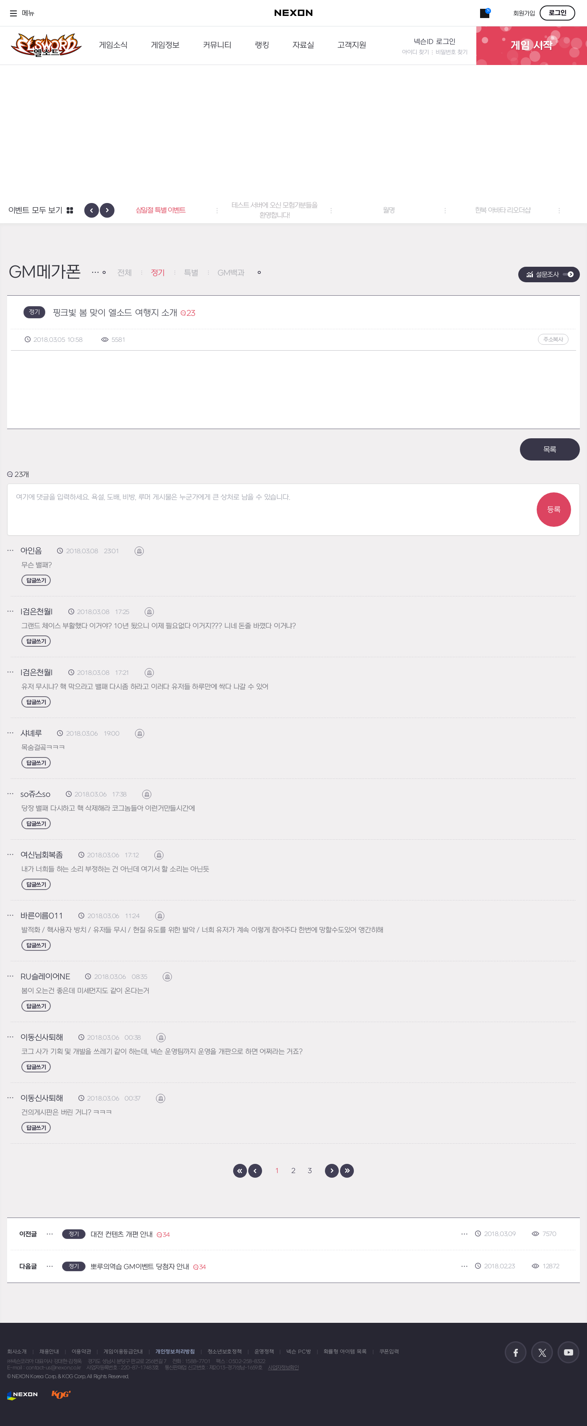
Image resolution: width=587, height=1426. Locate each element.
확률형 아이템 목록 (345, 1352)
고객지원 (352, 45)
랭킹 (262, 45)
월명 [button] (407, 210)
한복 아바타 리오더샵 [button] (521, 210)
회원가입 (524, 13)
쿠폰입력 (389, 1352)
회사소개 (17, 1352)
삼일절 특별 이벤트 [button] (179, 210)
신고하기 (143, 551)
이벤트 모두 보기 (35, 210)
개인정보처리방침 (175, 1352)
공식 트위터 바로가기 (542, 1352)
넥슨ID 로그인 (435, 42)
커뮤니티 (217, 45)
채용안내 (49, 1352)
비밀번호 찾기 (452, 52)
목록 (550, 450)
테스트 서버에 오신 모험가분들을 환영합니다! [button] (294, 210)
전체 (124, 273)
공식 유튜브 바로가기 (568, 1352)
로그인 (557, 13)
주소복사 (553, 339)
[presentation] (91, 210)
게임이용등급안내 (123, 1352)
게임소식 (113, 45)
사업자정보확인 (283, 1368)
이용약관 (81, 1352)
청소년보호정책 (225, 1352)
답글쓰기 (36, 581)
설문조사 (547, 274)
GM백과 (231, 273)
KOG (61, 1396)
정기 (158, 273)
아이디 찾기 (415, 52)
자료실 (303, 45)
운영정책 (264, 1352)
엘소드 (43, 45)
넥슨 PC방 (298, 1352)
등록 (554, 510)
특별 (191, 273)
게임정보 (165, 45)
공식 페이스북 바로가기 (515, 1352)
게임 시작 (531, 45)
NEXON (22, 1396)
